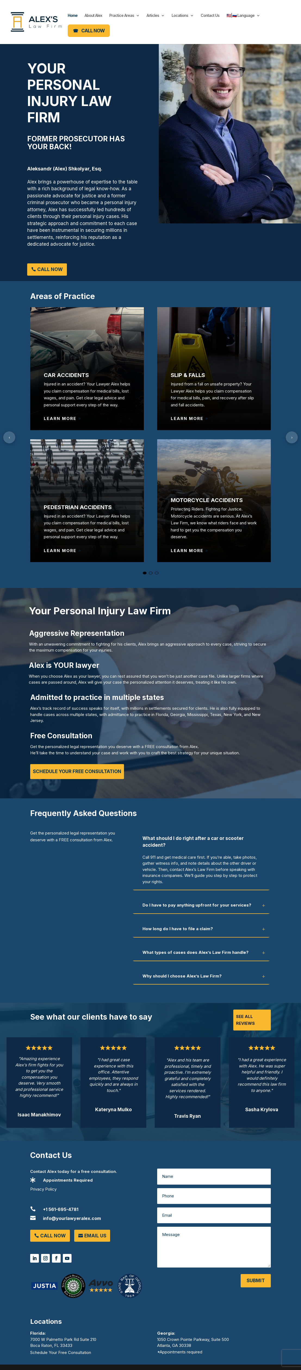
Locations (180, 16)
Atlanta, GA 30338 (174, 1345)
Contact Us (210, 16)
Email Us (95, 1235)
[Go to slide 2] (151, 573)
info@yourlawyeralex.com (72, 1218)
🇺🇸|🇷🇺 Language (240, 16)
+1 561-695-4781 (60, 1209)
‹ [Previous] (9, 437)
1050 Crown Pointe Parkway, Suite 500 (193, 1339)
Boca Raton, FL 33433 (51, 1345)
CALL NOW (93, 30)
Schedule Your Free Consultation (77, 771)
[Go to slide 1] (145, 573)
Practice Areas (121, 16)
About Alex (93, 16)
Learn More (60, 418)
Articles (153, 16)
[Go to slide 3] (157, 573)
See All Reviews (245, 1020)
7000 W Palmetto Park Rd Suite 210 (63, 1339)
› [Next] (292, 437)
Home (72, 16)
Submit (256, 1280)
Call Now (50, 269)
